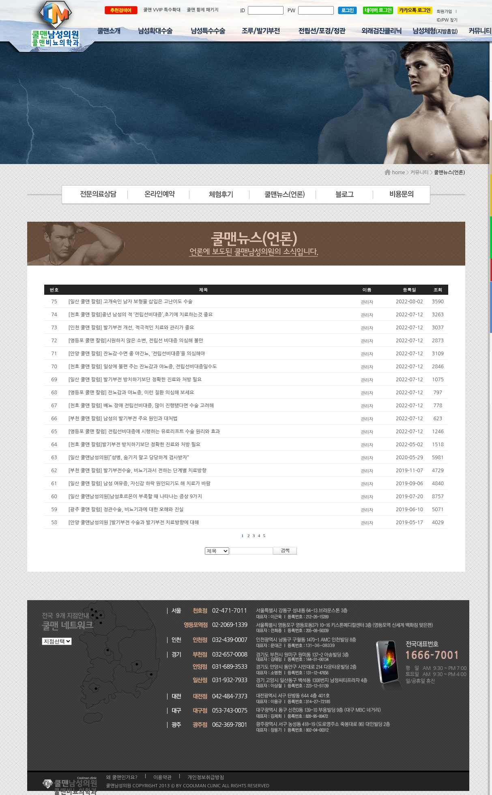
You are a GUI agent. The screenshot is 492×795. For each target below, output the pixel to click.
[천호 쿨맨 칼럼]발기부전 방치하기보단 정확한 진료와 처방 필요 (135, 444)
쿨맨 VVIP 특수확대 (162, 10)
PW (293, 10)
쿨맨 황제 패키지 (203, 10)
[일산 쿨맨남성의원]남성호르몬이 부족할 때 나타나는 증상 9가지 (135, 496)
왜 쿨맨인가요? (122, 777)
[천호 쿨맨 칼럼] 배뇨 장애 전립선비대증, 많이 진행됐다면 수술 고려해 (141, 405)
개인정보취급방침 (205, 777)
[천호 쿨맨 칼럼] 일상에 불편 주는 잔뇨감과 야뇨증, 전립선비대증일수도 (143, 366)
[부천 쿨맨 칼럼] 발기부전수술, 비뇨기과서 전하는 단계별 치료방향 (137, 470)
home (395, 172)
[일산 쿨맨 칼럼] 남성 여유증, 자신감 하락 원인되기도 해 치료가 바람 (140, 483)
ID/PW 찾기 (447, 20)
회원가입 (444, 11)
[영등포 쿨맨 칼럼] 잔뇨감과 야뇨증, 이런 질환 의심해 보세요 (131, 392)
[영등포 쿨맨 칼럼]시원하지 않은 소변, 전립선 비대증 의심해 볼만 (136, 340)
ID (244, 10)
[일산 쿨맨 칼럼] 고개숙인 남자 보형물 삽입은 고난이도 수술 (131, 301)
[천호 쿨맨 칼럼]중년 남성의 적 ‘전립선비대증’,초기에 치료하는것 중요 (141, 314)
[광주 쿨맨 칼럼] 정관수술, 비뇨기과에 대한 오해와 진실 (126, 509)
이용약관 (162, 777)
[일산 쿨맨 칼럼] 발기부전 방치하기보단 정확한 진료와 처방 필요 (135, 379)
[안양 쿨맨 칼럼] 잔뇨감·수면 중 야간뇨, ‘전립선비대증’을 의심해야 (137, 353)
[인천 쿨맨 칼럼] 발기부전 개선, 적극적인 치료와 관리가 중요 (131, 327)
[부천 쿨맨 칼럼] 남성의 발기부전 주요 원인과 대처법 (123, 418)
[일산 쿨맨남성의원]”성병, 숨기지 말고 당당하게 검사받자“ (129, 457)
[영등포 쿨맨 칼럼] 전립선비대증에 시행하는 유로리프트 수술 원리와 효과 (144, 431)
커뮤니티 (419, 172)
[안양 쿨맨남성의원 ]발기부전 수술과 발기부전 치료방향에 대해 (134, 522)
